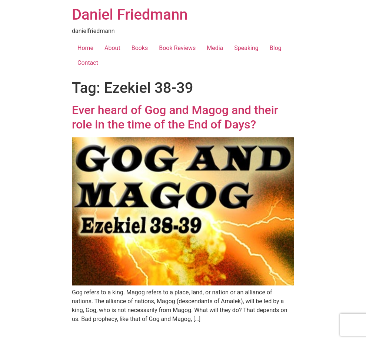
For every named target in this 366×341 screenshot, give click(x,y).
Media (215, 47)
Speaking (246, 47)
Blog (276, 47)
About (112, 47)
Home (85, 47)
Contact (87, 62)
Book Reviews (177, 47)
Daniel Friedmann (129, 14)
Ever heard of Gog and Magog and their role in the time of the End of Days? (175, 117)
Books (140, 47)
